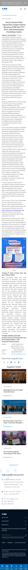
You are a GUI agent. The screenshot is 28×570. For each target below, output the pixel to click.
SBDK (3, 542)
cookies (16, 4)
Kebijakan (10, 542)
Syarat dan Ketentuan (20, 542)
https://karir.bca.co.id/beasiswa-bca (13, 210)
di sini (7, 557)
